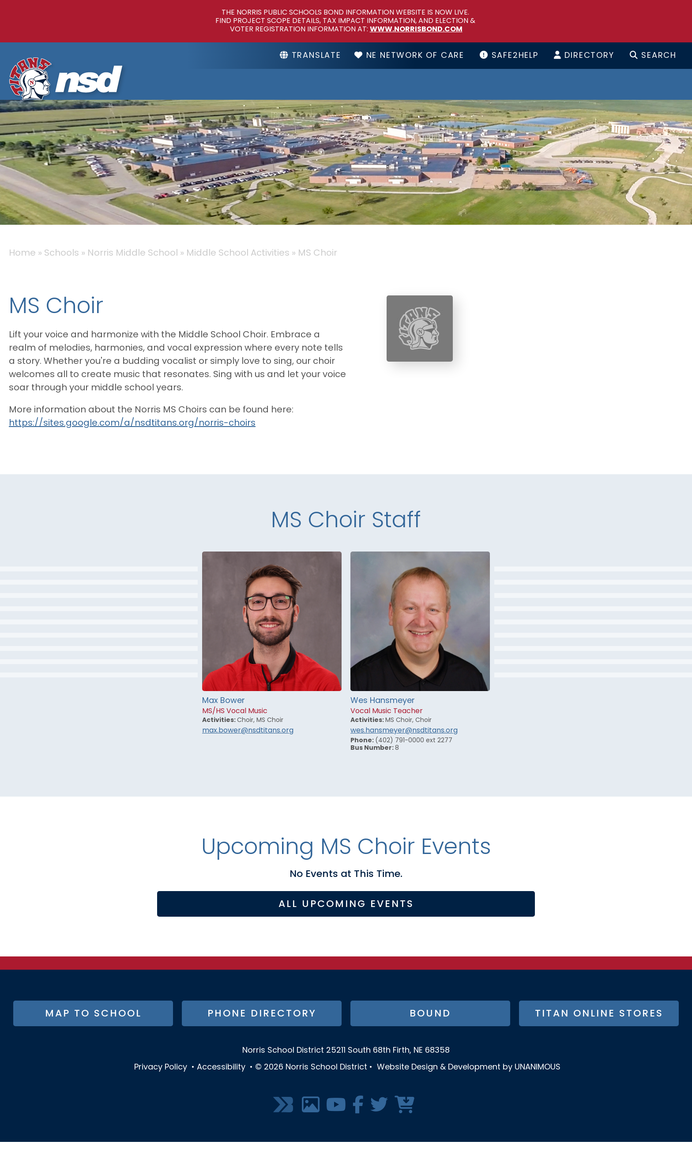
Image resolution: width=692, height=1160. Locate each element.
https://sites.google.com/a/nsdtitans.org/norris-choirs (132, 441)
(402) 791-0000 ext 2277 (413, 758)
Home (22, 271)
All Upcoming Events (346, 922)
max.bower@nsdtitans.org (247, 748)
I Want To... (640, 93)
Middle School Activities (238, 271)
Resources (532, 93)
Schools (433, 93)
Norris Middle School (132, 271)
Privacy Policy (160, 1085)
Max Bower (223, 718)
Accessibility (221, 1085)
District (345, 93)
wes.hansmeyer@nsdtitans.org (404, 748)
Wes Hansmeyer (382, 718)
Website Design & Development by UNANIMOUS (468, 1085)
